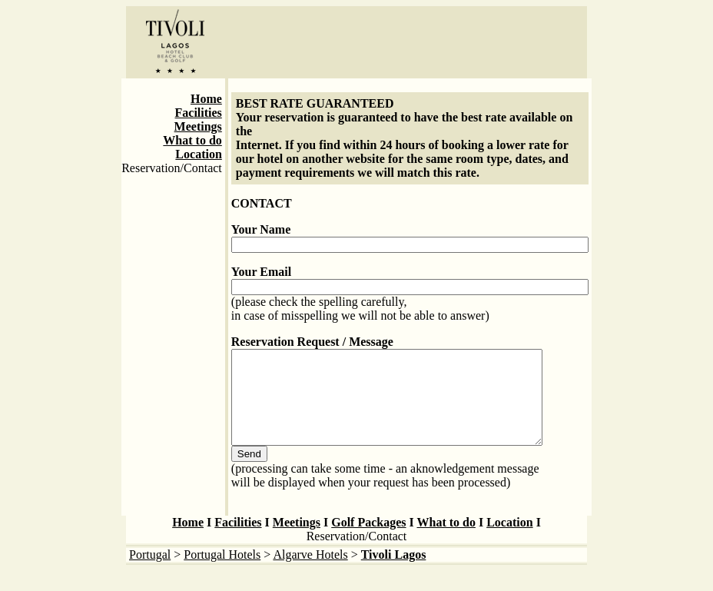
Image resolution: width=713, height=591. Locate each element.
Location (198, 154)
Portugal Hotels (222, 572)
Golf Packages (368, 540)
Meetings (198, 126)
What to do (192, 140)
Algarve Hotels (310, 572)
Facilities (198, 112)
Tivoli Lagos (393, 572)
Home (206, 98)
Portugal (150, 572)
